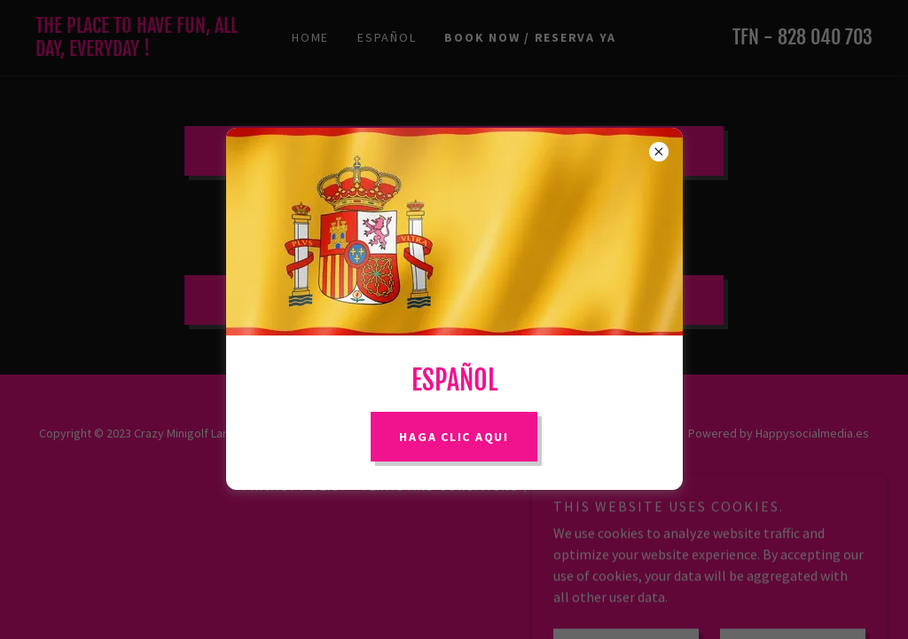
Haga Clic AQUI (454, 437)
